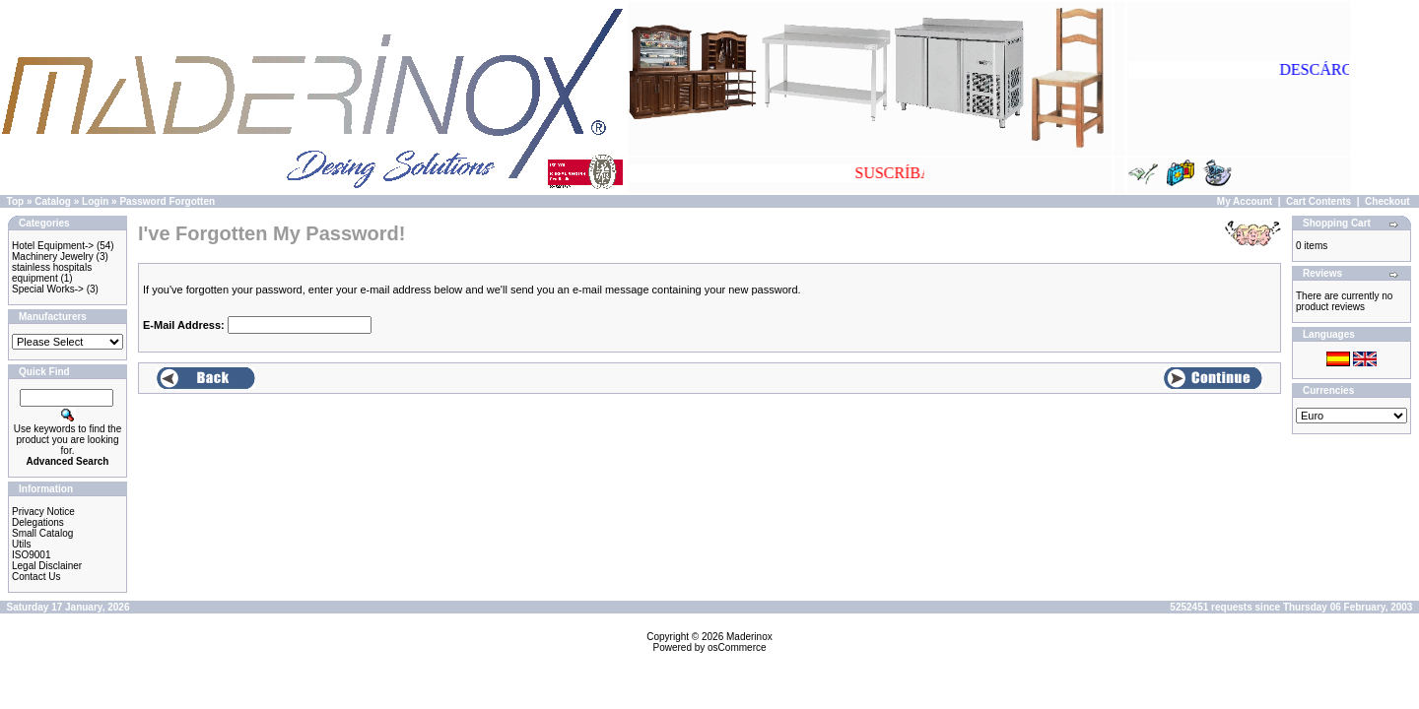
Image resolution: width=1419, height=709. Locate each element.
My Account (1244, 201)
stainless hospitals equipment (52, 273)
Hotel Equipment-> (53, 245)
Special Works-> (48, 289)
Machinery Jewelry (53, 256)
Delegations (38, 522)
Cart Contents (1318, 201)
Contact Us (36, 576)
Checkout (1387, 201)
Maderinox (749, 636)
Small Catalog (42, 533)
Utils (21, 544)
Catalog (52, 201)
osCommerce (737, 647)
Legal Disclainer (47, 565)
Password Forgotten (167, 201)
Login (95, 201)
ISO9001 (31, 554)
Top (16, 201)
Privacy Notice (43, 511)
